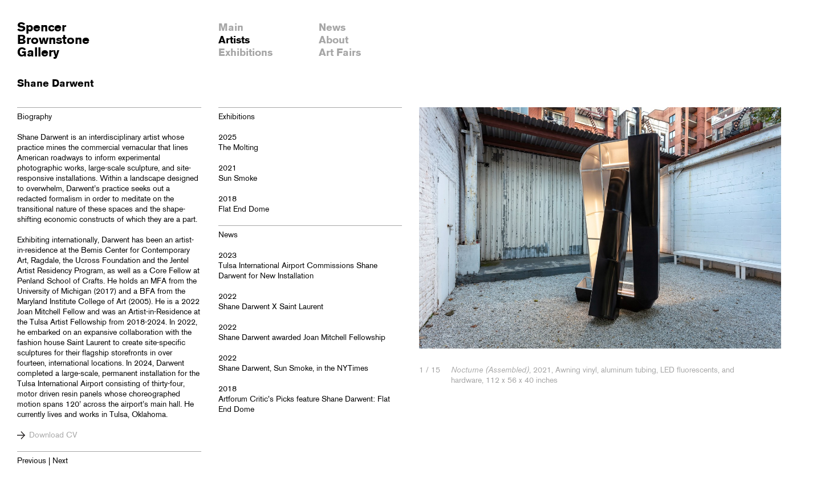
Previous (31, 461)
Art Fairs (340, 53)
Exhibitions (245, 53)
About (333, 40)
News (332, 28)
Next (60, 461)
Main (230, 28)
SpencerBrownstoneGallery (53, 40)
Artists (234, 40)
